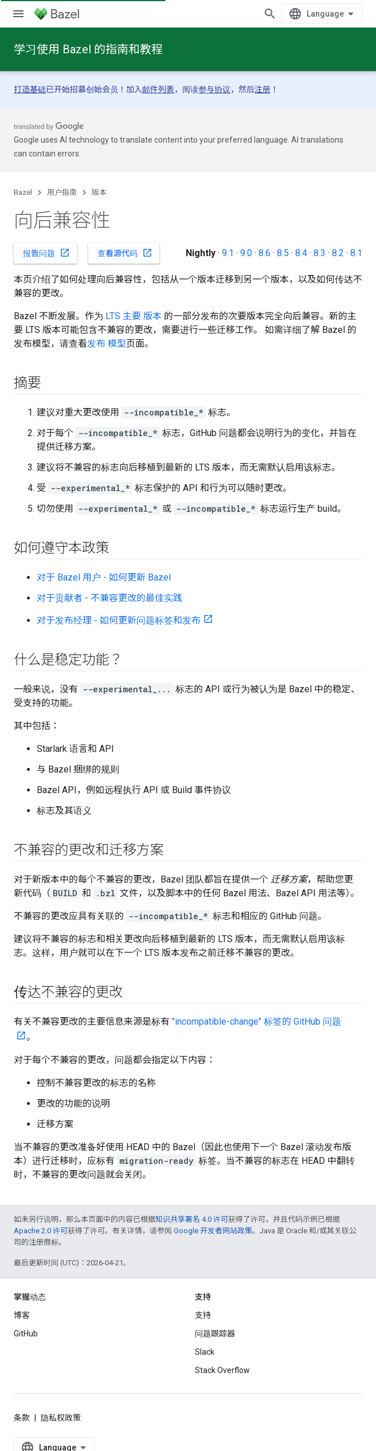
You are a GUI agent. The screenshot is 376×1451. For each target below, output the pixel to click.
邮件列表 (158, 89)
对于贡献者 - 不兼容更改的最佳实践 (109, 598)
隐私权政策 (61, 1417)
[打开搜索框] (270, 14)
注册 (262, 89)
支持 (203, 1315)
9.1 (228, 253)
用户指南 (62, 192)
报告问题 (46, 253)
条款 (22, 1417)
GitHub (26, 1333)
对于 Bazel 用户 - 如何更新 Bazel (104, 577)
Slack (204, 1351)
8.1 (356, 253)
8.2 (338, 253)
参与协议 (214, 89)
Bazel (23, 192)
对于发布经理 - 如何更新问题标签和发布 (119, 620)
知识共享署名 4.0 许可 (191, 1219)
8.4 (301, 253)
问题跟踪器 (215, 1333)
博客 (22, 1315)
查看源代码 (124, 253)
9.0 (246, 253)
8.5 (283, 253)
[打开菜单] (18, 14)
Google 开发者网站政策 (213, 1230)
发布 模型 (106, 343)
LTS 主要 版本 (133, 316)
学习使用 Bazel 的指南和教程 (88, 49)
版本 (99, 192)
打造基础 (30, 89)
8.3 (320, 253)
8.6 (264, 253)
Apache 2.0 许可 (41, 1230)
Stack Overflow (222, 1370)
